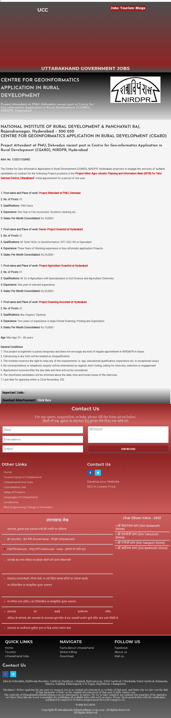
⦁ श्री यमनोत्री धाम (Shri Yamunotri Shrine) (137, 536)
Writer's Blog (68, 652)
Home (8, 472)
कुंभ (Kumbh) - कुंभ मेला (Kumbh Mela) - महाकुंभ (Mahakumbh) (41, 539)
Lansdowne (11, 502)
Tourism (127, 8)
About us (121, 652)
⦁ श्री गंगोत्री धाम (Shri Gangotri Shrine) (140, 542)
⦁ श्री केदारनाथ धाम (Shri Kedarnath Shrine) (137, 527)
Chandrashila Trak (15, 487)
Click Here (44, 400)
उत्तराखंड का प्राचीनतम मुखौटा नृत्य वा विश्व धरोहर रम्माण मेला (39, 628)
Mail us (119, 656)
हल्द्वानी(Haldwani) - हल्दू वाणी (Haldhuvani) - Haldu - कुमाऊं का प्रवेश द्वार (46, 549)
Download (67, 656)
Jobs (115, 8)
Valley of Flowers (14, 492)
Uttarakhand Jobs (17, 656)
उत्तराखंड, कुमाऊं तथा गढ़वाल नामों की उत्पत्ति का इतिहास (36, 529)
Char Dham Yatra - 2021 (142, 518)
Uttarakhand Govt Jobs (18, 482)
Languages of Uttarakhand (21, 497)
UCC (42, 10)
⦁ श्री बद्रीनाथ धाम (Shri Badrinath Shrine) (141, 548)
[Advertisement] (85, 39)
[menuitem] (115, 8)
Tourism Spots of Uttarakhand (22, 477)
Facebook (121, 647)
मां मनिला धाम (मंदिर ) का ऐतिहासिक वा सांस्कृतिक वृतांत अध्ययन (41, 602)
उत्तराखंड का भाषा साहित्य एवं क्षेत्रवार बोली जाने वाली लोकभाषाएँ (39, 560)
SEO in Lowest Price (101, 486)
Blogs (140, 8)
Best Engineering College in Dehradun (28, 507)
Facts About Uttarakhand (77, 647)
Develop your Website (103, 481)
